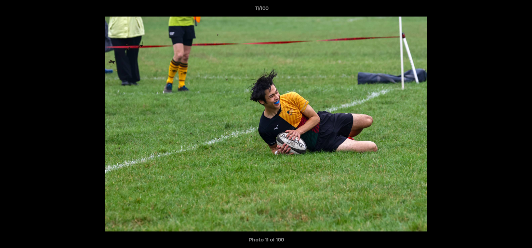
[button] (503, 10)
